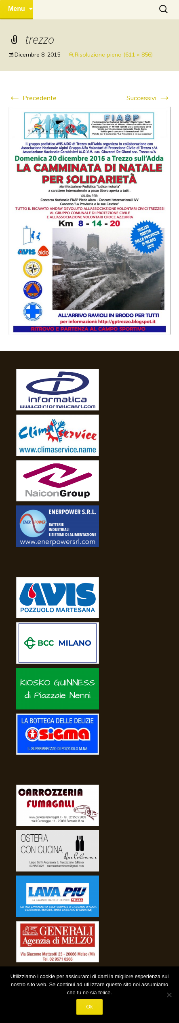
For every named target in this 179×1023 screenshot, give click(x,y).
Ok (89, 1007)
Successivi (148, 98)
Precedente (32, 98)
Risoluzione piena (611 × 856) (114, 54)
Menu (16, 8)
